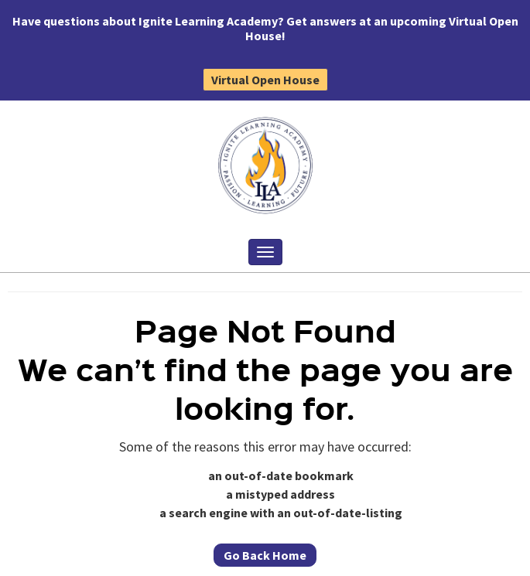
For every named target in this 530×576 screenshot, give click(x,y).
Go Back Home (265, 555)
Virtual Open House (265, 79)
